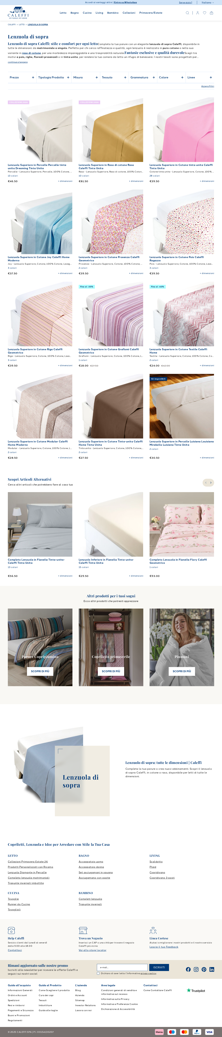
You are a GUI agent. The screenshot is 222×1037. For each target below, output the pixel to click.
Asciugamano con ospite (94, 877)
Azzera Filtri (207, 86)
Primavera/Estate (150, 12)
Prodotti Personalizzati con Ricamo (30, 866)
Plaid (153, 866)
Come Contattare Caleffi (157, 990)
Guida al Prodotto (50, 985)
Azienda (79, 995)
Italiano (208, 2)
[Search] (187, 13)
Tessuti (43, 1000)
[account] (197, 13)
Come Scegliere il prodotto (54, 990)
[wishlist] (204, 13)
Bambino (113, 12)
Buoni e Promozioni (19, 1015)
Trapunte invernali (90, 904)
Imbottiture (45, 1005)
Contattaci (15, 950)
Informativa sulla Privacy (115, 999)
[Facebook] (188, 969)
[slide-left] (205, 483)
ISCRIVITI (159, 967)
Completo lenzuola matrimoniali (28, 877)
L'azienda (81, 985)
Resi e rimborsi (16, 1005)
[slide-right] (211, 483)
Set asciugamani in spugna (96, 872)
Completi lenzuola (90, 898)
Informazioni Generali (20, 990)
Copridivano (157, 872)
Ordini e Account (17, 995)
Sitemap (80, 1000)
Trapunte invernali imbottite (26, 883)
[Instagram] (196, 969)
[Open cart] (211, 13)
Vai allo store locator (92, 950)
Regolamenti (15, 1020)
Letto (63, 12)
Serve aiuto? (185, 2)
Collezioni (129, 12)
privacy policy (148, 973)
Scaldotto (156, 861)
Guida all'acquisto (19, 985)
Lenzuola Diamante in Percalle (27, 872)
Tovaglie (13, 898)
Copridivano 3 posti (162, 877)
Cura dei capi (46, 995)
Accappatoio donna (91, 866)
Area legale (108, 985)
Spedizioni (14, 1000)
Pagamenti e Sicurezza (20, 1010)
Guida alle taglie (48, 1010)
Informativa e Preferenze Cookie (119, 1004)
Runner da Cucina (19, 904)
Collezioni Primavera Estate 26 (28, 861)
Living (99, 12)
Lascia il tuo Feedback (164, 946)
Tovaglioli (14, 909)
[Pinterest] (204, 969)
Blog (78, 990)
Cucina (87, 12)
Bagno (75, 12)
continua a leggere (18, 62)
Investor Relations (85, 1005)
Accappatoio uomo (91, 861)
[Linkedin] (211, 969)
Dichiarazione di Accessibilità (118, 1009)
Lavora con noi (83, 1010)
